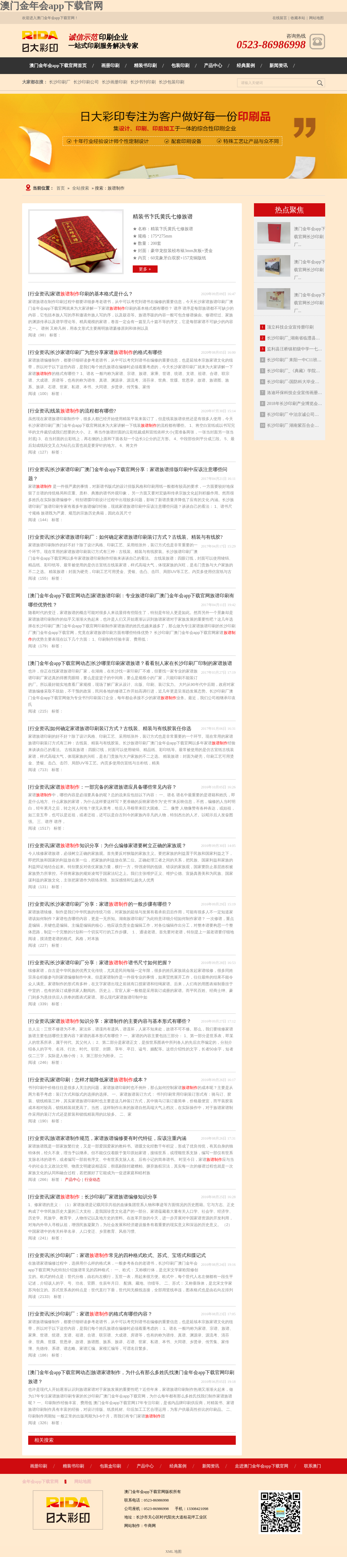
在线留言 (279, 18)
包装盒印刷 (110, 1466)
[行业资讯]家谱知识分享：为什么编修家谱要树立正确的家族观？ (107, 845)
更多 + (145, 269)
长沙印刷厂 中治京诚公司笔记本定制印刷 (306, 414)
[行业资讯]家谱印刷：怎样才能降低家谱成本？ (88, 1079)
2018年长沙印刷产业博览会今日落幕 (301, 403)
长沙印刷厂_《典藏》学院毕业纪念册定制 (306, 371)
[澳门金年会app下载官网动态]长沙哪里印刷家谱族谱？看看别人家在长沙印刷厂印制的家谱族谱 (130, 663)
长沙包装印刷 (171, 82)
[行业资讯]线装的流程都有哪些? (72, 410)
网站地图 (316, 18)
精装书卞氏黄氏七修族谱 (163, 217)
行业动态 (92, 1179)
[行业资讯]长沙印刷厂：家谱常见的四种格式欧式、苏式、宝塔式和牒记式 (117, 1255)
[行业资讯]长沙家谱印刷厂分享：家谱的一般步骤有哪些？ (100, 904)
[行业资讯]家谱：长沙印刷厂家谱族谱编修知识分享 (93, 1196)
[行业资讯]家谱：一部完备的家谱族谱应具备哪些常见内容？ (102, 787)
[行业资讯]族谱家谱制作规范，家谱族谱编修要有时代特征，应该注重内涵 (107, 1138)
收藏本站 (298, 18)
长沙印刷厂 (59, 82)
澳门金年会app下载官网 (51, 5)
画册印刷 (38, 1466)
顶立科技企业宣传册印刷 (290, 327)
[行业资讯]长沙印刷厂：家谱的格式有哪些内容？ (90, 1313)
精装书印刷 (73, 1466)
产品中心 (73, 1179)
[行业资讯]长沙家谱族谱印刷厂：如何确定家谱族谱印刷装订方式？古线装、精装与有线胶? (125, 537)
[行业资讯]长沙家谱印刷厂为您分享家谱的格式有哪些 (95, 352)
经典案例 (177, 1466)
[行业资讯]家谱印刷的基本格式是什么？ (80, 293)
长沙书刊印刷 (143, 82)
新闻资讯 (210, 1466)
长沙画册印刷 (114, 82)
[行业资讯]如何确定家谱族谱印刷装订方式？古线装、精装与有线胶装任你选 (110, 728)
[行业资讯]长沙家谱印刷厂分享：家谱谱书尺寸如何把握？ (100, 962)
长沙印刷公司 (86, 82)
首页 (60, 188)
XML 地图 (173, 1551)
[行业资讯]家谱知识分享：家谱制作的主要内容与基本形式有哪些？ (110, 1021)
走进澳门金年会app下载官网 (262, 1466)
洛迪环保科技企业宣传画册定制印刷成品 (305, 392)
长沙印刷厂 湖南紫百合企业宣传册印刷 (303, 425)
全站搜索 (80, 188)
